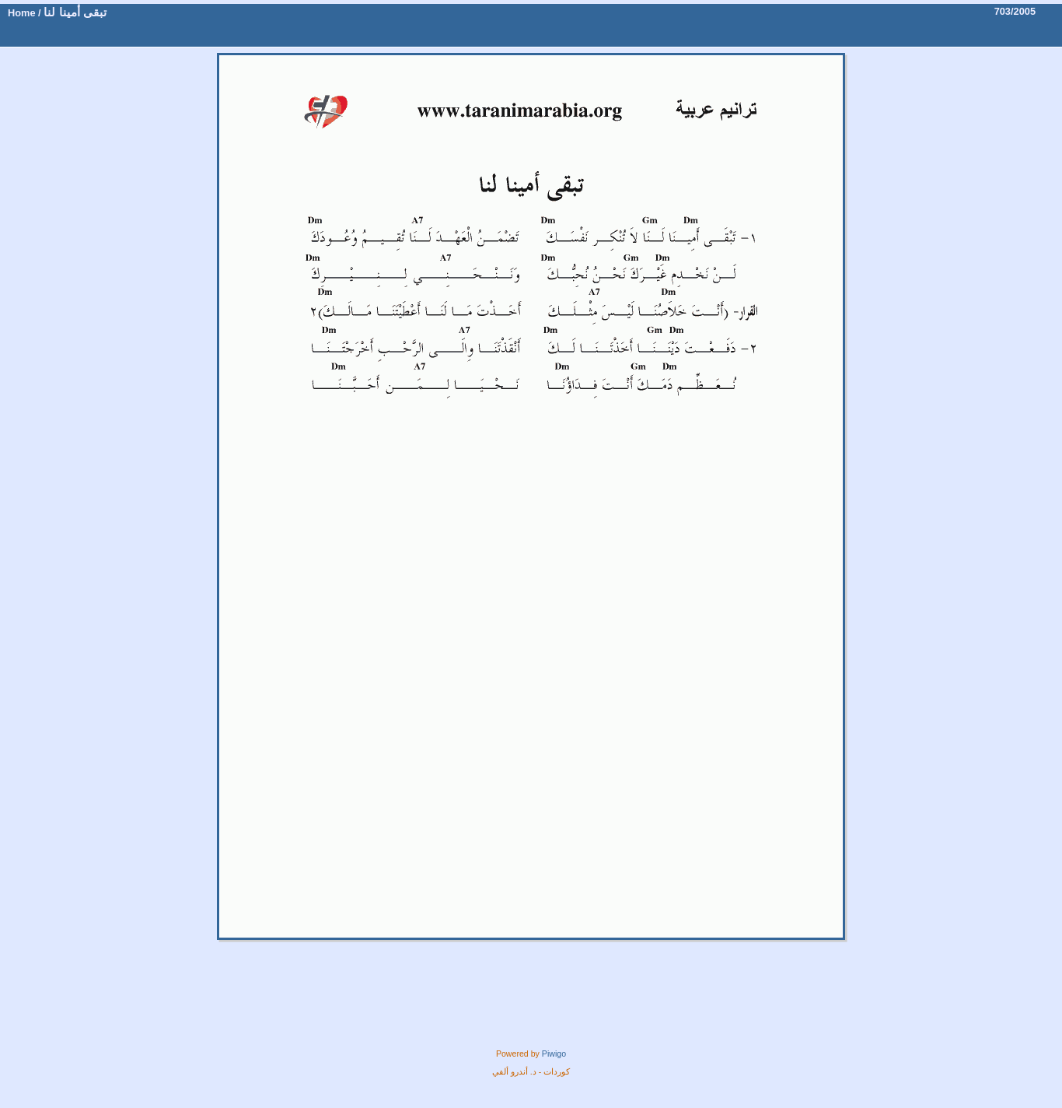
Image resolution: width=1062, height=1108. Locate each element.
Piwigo (554, 1053)
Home (22, 13)
